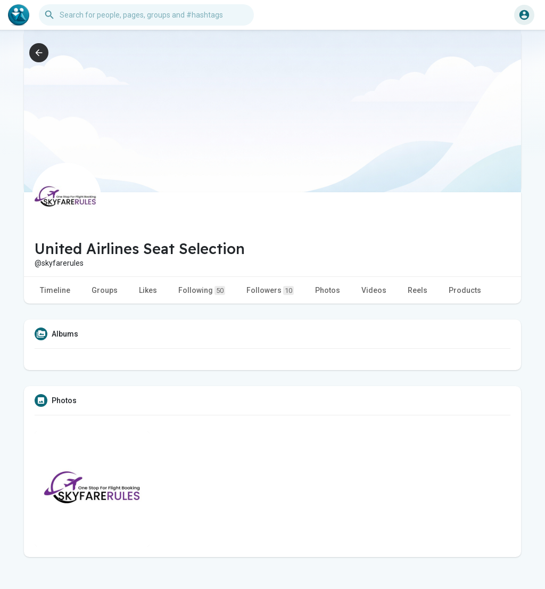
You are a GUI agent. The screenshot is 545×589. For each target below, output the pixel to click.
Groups (105, 290)
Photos (327, 290)
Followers (270, 290)
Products (465, 290)
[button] (146, 15)
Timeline (55, 290)
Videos (373, 290)
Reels (417, 290)
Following (201, 290)
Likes (148, 290)
